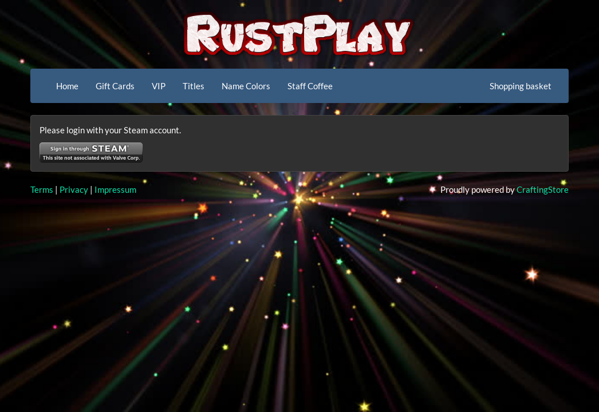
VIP (158, 86)
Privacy (74, 189)
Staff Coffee (310, 86)
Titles (193, 86)
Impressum (115, 189)
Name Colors (246, 86)
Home (67, 86)
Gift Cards (115, 86)
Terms (41, 189)
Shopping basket (520, 86)
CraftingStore (543, 189)
